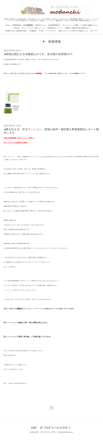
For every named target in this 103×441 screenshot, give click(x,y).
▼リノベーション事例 (70, 25)
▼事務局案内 (16, 25)
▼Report (16, 28)
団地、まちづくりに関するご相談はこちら (73, 31)
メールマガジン (51, 31)
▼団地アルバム (40, 25)
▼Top (8, 25)
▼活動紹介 (33, 31)
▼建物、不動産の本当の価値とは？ (77, 28)
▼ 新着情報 (28, 25)
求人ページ (94, 31)
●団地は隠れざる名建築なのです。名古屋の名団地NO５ (38, 54)
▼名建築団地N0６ (54, 25)
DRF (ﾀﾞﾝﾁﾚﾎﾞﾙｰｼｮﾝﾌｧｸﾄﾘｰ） (51, 427)
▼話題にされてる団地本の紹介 (16, 31)
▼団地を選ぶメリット (55, 28)
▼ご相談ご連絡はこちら (89, 25)
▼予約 (41, 31)
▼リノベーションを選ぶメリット (33, 28)
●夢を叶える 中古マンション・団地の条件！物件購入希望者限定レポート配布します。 (51, 131)
